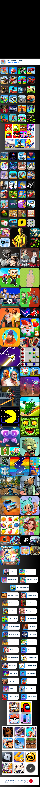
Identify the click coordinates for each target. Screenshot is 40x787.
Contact (32, 782)
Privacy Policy (14, 782)
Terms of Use (24, 782)
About (6, 782)
